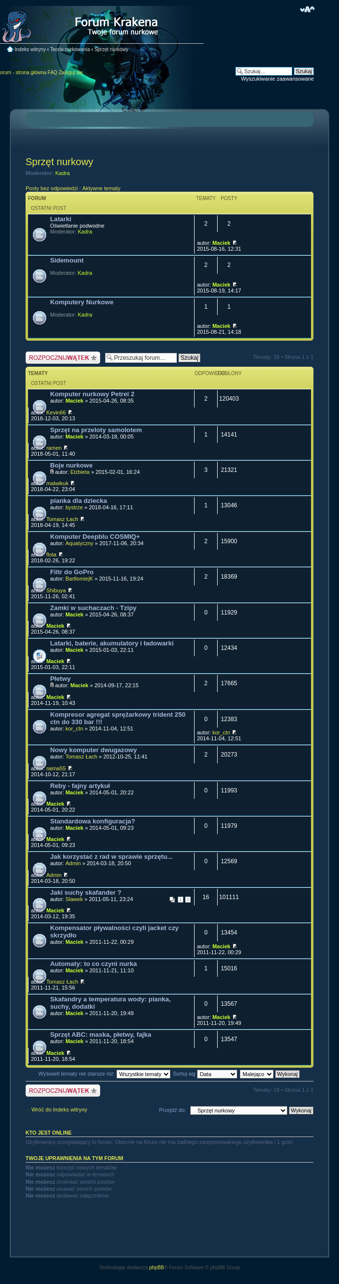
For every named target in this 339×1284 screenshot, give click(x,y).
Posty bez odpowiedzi (52, 188)
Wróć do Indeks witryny (59, 1109)
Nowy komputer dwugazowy (93, 750)
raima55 (56, 768)
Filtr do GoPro (72, 572)
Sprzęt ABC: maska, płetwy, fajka (100, 1034)
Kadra (63, 173)
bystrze (74, 507)
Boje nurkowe (71, 465)
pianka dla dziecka (78, 500)
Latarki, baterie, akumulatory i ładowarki (111, 643)
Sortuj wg (205, 1074)
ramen (53, 448)
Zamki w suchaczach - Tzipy (93, 608)
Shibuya (56, 590)
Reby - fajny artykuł (80, 785)
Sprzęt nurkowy (111, 49)
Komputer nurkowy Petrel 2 (92, 394)
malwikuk (57, 483)
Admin (73, 863)
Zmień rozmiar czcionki (307, 9)
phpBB (156, 1267)
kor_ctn (74, 728)
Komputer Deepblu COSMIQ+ (95, 536)
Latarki (60, 219)
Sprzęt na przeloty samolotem (96, 430)
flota (51, 554)
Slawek (74, 899)
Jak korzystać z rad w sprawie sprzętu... (111, 856)
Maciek (221, 243)
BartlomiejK (79, 579)
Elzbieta (79, 472)
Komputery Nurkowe (81, 302)
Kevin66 (56, 412)
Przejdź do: (172, 1110)
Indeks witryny (30, 49)
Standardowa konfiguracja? (92, 821)
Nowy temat (63, 357)
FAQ (52, 72)
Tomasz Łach (62, 519)
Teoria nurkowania (70, 49)
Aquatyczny (79, 543)
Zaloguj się (71, 72)
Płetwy (60, 678)
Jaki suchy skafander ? (85, 892)
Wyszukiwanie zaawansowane (277, 79)
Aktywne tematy (101, 188)
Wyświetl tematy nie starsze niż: (104, 1074)
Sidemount (67, 260)
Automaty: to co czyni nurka (93, 963)
